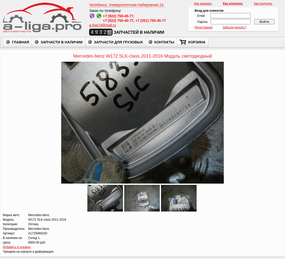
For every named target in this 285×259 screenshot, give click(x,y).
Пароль (202, 22)
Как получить (263, 3)
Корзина (192, 42)
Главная (17, 42)
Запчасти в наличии (59, 42)
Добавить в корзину (17, 247)
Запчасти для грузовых (115, 42)
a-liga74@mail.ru (102, 25)
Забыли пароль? (234, 27)
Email (201, 16)
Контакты (161, 42)
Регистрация (203, 27)
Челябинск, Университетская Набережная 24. (126, 5)
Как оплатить (233, 3)
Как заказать (203, 3)
